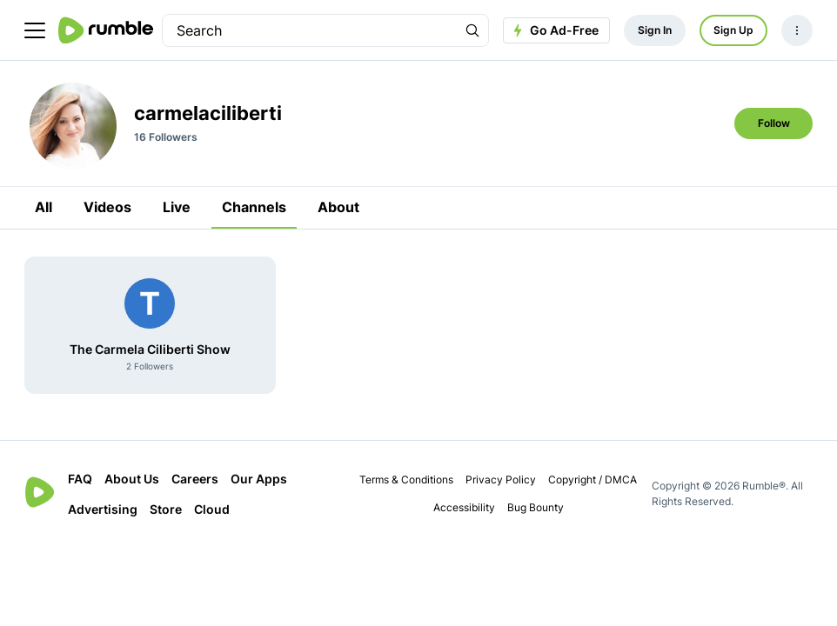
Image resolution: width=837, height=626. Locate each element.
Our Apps (259, 478)
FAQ (80, 478)
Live (177, 207)
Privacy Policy (500, 479)
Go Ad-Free (554, 30)
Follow (774, 123)
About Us (131, 478)
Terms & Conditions (406, 479)
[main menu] (34, 30)
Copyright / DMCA (592, 479)
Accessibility (464, 507)
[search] (310, 30)
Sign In (655, 30)
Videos (107, 207)
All (43, 207)
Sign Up (733, 30)
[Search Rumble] (472, 30)
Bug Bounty (535, 507)
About (338, 207)
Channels (254, 207)
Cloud (212, 509)
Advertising (102, 509)
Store (166, 509)
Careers (194, 478)
